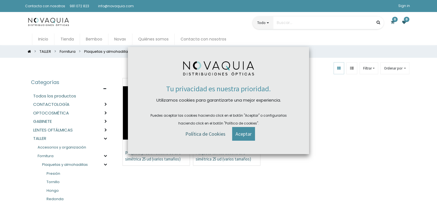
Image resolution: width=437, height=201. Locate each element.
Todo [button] (261, 22)
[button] (394, 68)
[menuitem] (43, 39)
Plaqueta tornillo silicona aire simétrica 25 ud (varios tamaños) (223, 156)
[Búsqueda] (378, 22)
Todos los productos (54, 96)
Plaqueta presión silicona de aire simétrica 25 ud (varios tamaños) (153, 156)
